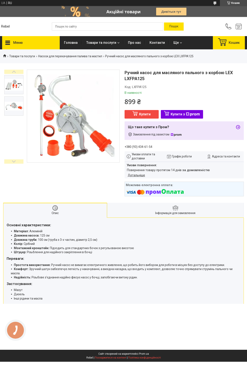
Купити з (185, 114)
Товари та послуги (101, 43)
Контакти (157, 43)
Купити (145, 114)
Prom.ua (144, 353)
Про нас (134, 43)
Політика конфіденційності (144, 357)
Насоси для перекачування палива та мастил (70, 56)
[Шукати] (174, 26)
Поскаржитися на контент (110, 357)
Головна (71, 43)
